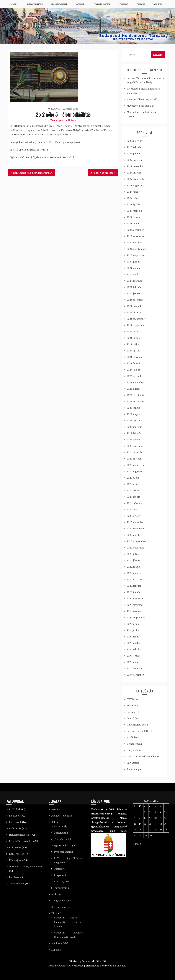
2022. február (134, 433)
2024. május (133, 268)
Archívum (158, 4)
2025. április (133, 204)
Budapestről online (61, 815)
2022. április (133, 420)
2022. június (133, 407)
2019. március (134, 649)
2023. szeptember (136, 319)
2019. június (133, 630)
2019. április (133, 643)
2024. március (134, 280)
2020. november (135, 528)
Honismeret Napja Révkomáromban (32, 172)
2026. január (133, 153)
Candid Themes (116, 965)
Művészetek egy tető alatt (140, 105)
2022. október (134, 388)
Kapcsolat (123, 4)
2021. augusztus (135, 471)
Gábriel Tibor (70, 109)
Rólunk (13, 4)
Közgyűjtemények (34, 4)
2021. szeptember (136, 465)
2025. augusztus (135, 185)
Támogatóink (61, 888)
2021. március (134, 503)
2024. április (134, 274)
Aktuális (141, 4)
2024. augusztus (135, 255)
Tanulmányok (134, 769)
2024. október (134, 242)
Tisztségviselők (62, 839)
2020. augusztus (135, 547)
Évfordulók (133, 718)
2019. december (135, 598)
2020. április (134, 573)
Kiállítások (70, 120)
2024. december (135, 230)
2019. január (133, 662)
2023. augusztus (135, 325)
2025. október (134, 172)
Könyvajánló (134, 750)
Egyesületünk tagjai (65, 845)
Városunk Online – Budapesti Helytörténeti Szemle (69, 922)
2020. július (133, 554)
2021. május (133, 490)
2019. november (135, 605)
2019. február (133, 655)
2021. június (133, 484)
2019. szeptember (136, 617)
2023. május (133, 344)
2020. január (133, 592)
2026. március (134, 141)
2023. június (133, 338)
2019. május (133, 636)
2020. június (133, 560)
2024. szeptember (136, 249)
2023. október (134, 312)
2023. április (133, 350)
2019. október (134, 611)
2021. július (133, 477)
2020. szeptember (136, 541)
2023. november (135, 306)
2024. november (135, 236)
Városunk (80, 4)
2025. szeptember (136, 179)
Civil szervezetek (59, 4)
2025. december (135, 160)
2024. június (133, 261)
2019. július (133, 624)
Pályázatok (133, 762)
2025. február (134, 217)
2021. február (134, 509)
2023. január (133, 369)
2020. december (135, 522)
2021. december (135, 446)
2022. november (135, 382)
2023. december (135, 299)
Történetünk (61, 832)
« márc (137, 843)
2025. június (133, 191)
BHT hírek (132, 699)
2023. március (134, 357)
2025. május (133, 198)
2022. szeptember (136, 395)
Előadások (132, 705)
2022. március (134, 427)
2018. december (135, 668)
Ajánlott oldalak (102, 4)
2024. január (133, 293)
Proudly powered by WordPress (66, 965)
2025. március (134, 210)
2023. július (133, 331)
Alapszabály (60, 826)
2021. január (133, 516)
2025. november (135, 166)
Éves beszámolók (63, 851)
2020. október (134, 535)
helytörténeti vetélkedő (139, 731)
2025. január (133, 223)
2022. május (133, 414)
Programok (60, 875)
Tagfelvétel (60, 868)
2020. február (134, 585)
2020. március (134, 579)
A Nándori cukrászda (102, 172)
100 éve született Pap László (142, 99)
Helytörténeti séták (137, 724)
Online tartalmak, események (143, 756)
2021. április (133, 496)
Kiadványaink (61, 881)
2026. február (134, 147)
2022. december (135, 376)
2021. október (134, 458)
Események (56, 120)
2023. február (134, 363)
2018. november (135, 674)
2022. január (133, 439)
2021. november (135, 452)
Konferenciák (134, 743)
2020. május (133, 566)
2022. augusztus (135, 401)
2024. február (134, 287)
